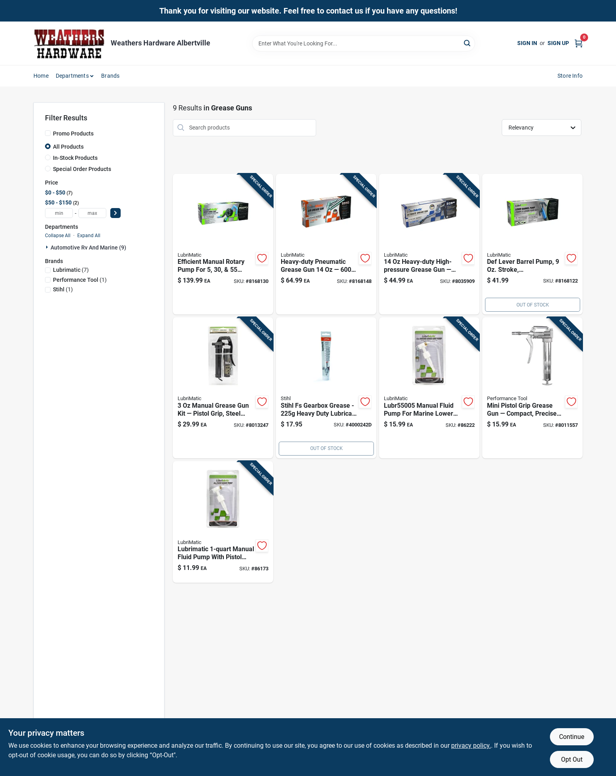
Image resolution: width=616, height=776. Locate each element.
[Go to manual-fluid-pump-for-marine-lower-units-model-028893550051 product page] (429, 387)
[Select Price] (115, 213)
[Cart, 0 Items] (579, 43)
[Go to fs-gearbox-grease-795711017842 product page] (326, 387)
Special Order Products (82, 169)
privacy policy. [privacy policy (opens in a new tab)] (471, 745)
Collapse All (57, 235)
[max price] (92, 213)
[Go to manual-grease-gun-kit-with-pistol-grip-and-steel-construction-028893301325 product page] (223, 387)
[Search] (467, 42)
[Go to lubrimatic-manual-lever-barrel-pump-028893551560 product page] (532, 244)
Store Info (570, 76)
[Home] (69, 43)
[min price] (59, 213)
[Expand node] (47, 247)
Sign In (527, 43)
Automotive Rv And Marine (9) (88, 247)
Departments (72, 76)
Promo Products (73, 134)
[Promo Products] (48, 133)
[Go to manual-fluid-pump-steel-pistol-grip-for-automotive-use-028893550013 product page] (223, 522)
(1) (80, 280)
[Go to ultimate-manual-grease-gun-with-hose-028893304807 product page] (429, 244)
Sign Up (558, 43)
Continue (571, 737)
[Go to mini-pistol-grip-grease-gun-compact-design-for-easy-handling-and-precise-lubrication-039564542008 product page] (532, 387)
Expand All (88, 235)
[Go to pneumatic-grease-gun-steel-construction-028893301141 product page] (326, 244)
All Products (68, 147)
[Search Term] (363, 43)
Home (41, 76)
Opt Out (572, 759)
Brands (110, 76)
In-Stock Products (75, 158)
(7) (71, 270)
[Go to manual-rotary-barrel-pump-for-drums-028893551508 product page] (223, 244)
